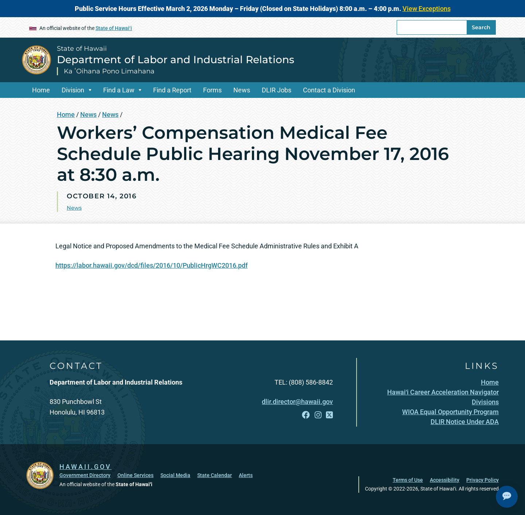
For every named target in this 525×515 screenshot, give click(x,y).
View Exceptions (426, 8)
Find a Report (172, 90)
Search (481, 27)
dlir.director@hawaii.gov (297, 401)
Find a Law (119, 90)
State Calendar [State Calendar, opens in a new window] (214, 475)
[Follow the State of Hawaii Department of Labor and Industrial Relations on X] (329, 415)
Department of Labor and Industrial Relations (175, 59)
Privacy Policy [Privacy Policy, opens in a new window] (482, 480)
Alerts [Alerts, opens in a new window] (246, 475)
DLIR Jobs (276, 90)
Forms (212, 90)
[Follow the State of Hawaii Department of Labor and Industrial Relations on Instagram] (318, 415)
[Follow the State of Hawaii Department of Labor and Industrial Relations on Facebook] (306, 415)
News (241, 90)
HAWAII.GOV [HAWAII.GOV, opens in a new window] (85, 466)
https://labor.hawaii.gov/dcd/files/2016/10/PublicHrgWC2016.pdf (151, 265)
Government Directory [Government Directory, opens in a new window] (84, 475)
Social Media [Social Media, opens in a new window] (175, 475)
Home (41, 90)
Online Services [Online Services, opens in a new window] (135, 475)
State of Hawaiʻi (114, 28)
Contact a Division (329, 90)
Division (73, 90)
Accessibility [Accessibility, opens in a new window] (444, 480)
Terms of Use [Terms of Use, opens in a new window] (408, 480)
